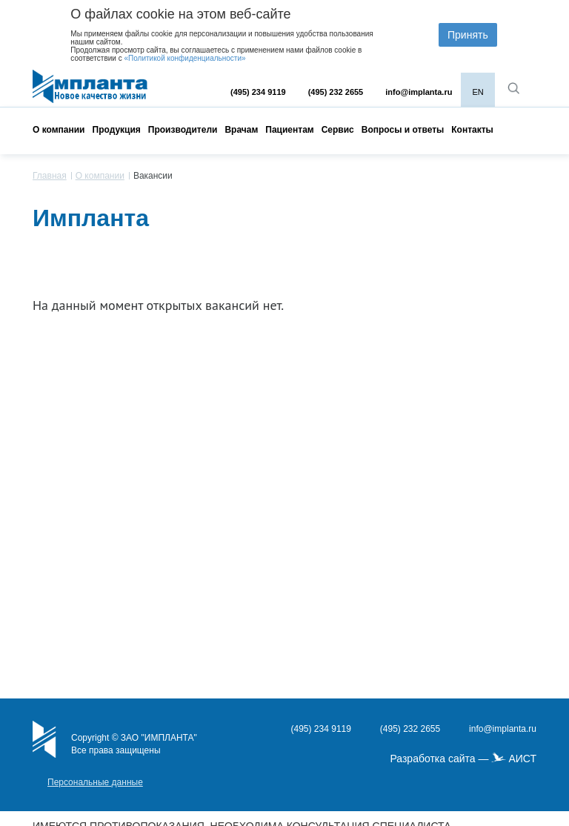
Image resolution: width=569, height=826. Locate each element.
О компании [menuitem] (100, 176)
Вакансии (153, 176)
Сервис (338, 130)
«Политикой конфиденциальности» (184, 58)
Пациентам (289, 130)
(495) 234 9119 (258, 91)
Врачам (241, 130)
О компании (59, 130)
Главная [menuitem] (50, 176)
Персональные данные (95, 782)
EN (477, 91)
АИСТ (522, 758)
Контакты (472, 130)
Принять (467, 35)
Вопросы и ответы (403, 130)
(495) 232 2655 (336, 91)
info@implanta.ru (418, 91)
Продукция (117, 130)
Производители (183, 130)
